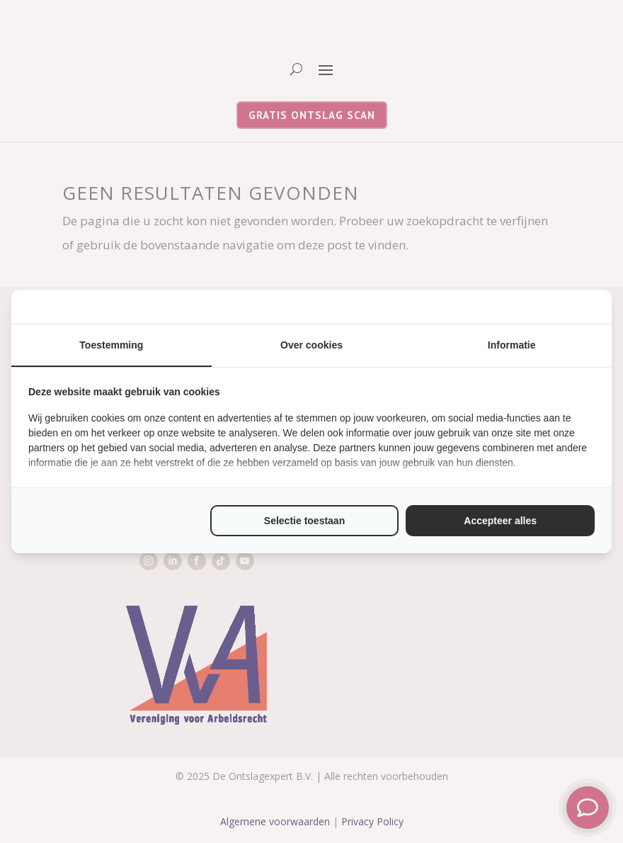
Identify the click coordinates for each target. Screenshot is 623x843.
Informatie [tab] (512, 345)
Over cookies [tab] (311, 345)
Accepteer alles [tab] (500, 520)
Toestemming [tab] (111, 345)
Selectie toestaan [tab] (304, 520)
